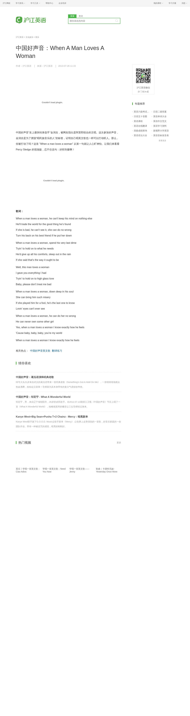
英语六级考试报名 (142, 111)
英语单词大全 (160, 116)
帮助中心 (49, 3)
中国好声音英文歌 (40, 350)
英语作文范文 (160, 121)
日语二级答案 (160, 111)
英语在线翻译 (140, 126)
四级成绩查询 (140, 130)
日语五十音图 (140, 116)
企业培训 (62, 3)
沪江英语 (19, 37)
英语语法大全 (140, 135)
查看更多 (162, 140)
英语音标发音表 (161, 135)
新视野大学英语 (161, 130)
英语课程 (138, 121)
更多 (119, 442)
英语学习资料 (160, 126)
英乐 (37, 37)
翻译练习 (57, 350)
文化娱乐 (29, 37)
